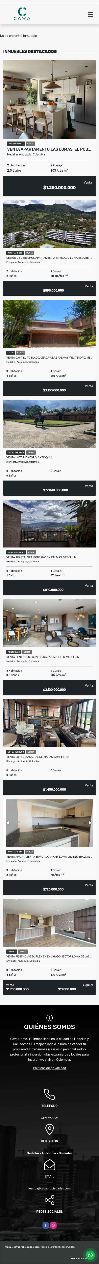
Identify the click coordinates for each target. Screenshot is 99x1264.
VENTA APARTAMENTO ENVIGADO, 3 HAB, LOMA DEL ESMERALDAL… (49, 856)
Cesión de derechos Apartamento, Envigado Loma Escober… (49, 257)
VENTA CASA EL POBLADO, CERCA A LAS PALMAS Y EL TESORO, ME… (49, 357)
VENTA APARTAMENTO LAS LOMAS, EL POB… (49, 149)
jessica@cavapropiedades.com (49, 1188)
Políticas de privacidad (49, 1068)
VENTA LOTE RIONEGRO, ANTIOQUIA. (29, 457)
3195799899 (49, 1118)
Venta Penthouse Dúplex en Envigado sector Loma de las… (48, 956)
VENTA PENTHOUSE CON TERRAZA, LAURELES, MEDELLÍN (42, 657)
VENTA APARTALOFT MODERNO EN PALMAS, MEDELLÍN (41, 557)
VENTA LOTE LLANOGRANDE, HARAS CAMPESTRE (37, 756)
